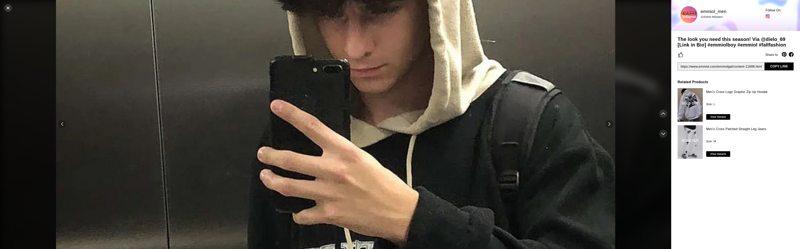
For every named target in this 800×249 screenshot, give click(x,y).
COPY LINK (779, 66)
